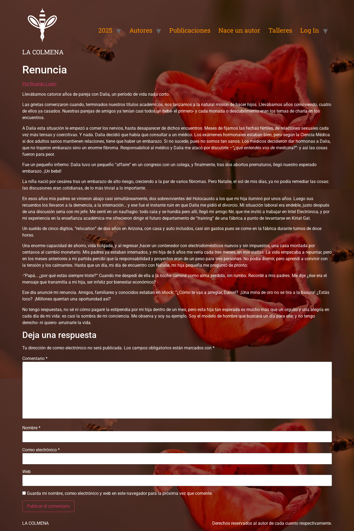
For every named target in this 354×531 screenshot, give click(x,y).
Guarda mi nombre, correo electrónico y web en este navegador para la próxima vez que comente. (120, 493)
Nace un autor (239, 30)
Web (26, 472)
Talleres (280, 30)
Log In (309, 30)
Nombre (31, 428)
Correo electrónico (41, 450)
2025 (105, 30)
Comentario (35, 358)
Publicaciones (189, 30)
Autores (140, 30)
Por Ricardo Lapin (39, 83)
